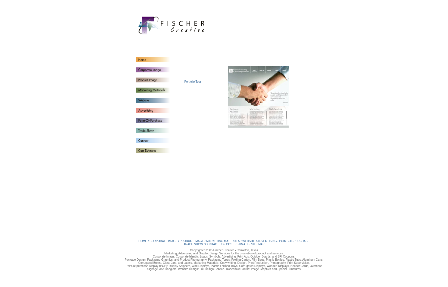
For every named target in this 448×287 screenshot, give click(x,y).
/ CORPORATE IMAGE (162, 241)
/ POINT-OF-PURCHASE (293, 241)
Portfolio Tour (192, 81)
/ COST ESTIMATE (236, 244)
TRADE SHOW (193, 244)
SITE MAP (258, 244)
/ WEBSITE (248, 241)
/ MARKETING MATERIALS (223, 241)
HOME (143, 241)
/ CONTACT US (214, 244)
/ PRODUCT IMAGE (191, 241)
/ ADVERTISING (266, 241)
